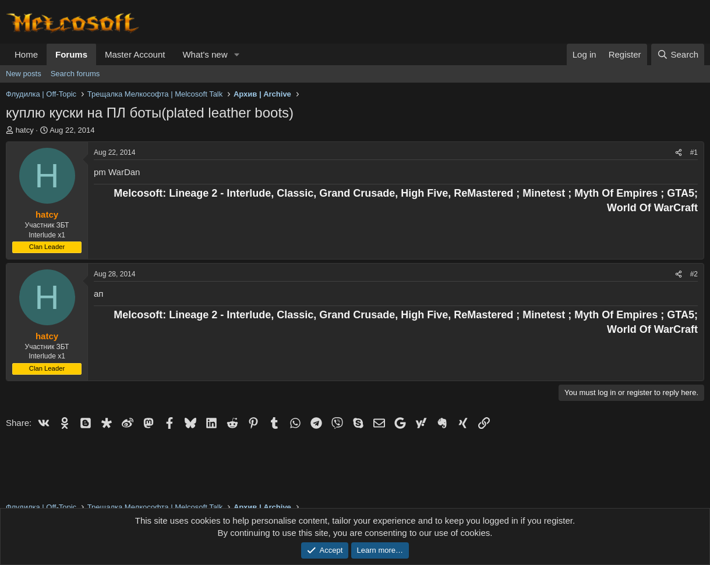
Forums (71, 54)
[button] (236, 54)
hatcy (25, 130)
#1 (694, 152)
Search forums (75, 73)
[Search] (677, 54)
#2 (694, 274)
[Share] (678, 152)
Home (26, 54)
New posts (23, 73)
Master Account (135, 54)
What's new (204, 54)
